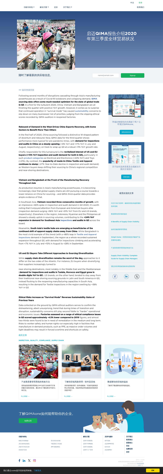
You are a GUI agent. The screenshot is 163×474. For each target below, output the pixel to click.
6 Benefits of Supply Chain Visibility (125, 222)
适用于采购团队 (88, 446)
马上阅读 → (25, 396)
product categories (33, 158)
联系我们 (140, 7)
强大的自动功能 (55, 440)
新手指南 (107, 440)
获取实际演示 (126, 132)
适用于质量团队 (88, 440)
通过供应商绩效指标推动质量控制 (123, 266)
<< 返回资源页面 (26, 90)
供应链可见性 (23, 450)
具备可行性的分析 (24, 446)
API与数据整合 (55, 446)
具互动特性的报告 (24, 443)
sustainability (82, 111)
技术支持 (107, 446)
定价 (56, 7)
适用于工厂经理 (88, 450)
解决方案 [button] (44, 7)
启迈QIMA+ (108, 450)
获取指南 (126, 177)
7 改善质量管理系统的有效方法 (122, 248)
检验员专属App (23, 440)
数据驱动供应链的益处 (119, 214)
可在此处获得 (140, 463)
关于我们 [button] (67, 7)
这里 (139, 465)
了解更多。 (38, 471)
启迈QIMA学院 (109, 443)
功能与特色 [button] (29, 7)
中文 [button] (132, 3)
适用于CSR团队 (88, 443)
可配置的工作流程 (56, 443)
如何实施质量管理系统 (119, 229)
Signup (132, 75)
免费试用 (28, 421)
